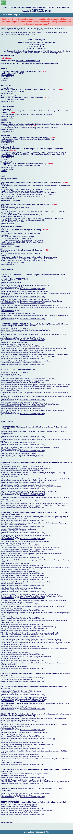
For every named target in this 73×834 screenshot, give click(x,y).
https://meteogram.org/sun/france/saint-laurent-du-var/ (38, 63)
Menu (3, 3)
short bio (4, 80)
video (17, 406)
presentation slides (7, 75)
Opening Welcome (7, 55)
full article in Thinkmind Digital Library (32, 289)
